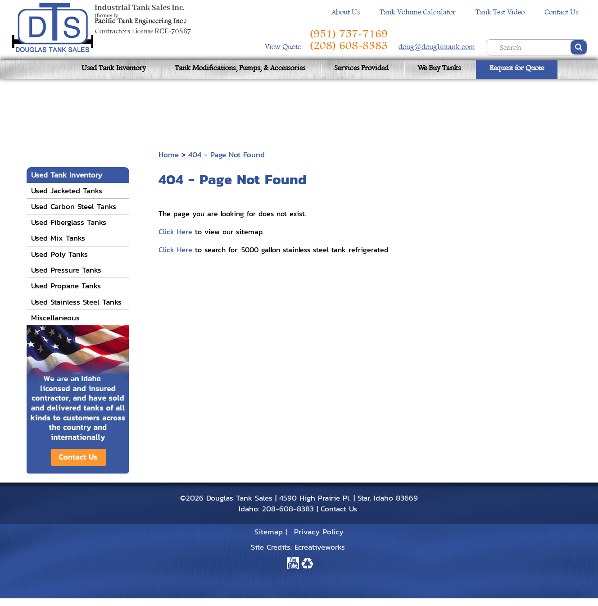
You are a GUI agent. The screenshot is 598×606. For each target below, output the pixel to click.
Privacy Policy (319, 532)
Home (169, 154)
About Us (345, 12)
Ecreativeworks (319, 547)
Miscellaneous (55, 318)
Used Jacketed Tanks (66, 190)
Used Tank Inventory (114, 68)
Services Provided (361, 68)
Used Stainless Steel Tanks (76, 302)
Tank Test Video (500, 12)
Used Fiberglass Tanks (68, 222)
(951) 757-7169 (348, 33)
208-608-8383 (288, 509)
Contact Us (561, 12)
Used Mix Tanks (58, 238)
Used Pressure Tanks (66, 270)
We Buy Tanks (439, 68)
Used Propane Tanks (66, 286)
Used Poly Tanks (59, 254)
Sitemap (268, 532)
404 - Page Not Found (226, 154)
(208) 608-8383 (348, 45)
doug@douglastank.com (437, 46)
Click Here (175, 231)
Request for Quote (516, 68)
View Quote (284, 46)
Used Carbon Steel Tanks (73, 206)
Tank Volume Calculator (418, 12)
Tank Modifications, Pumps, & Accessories (240, 68)
